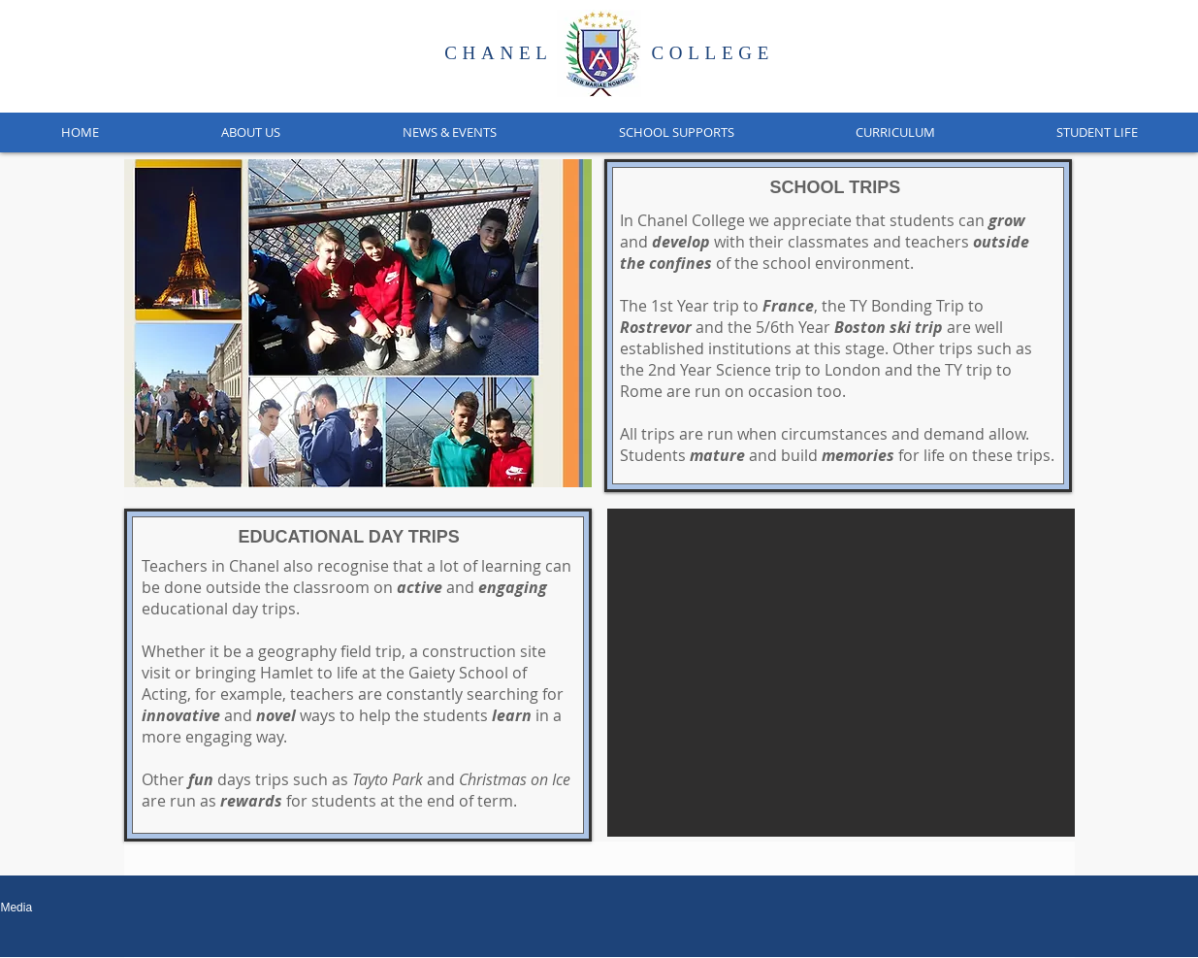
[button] (249, 132)
